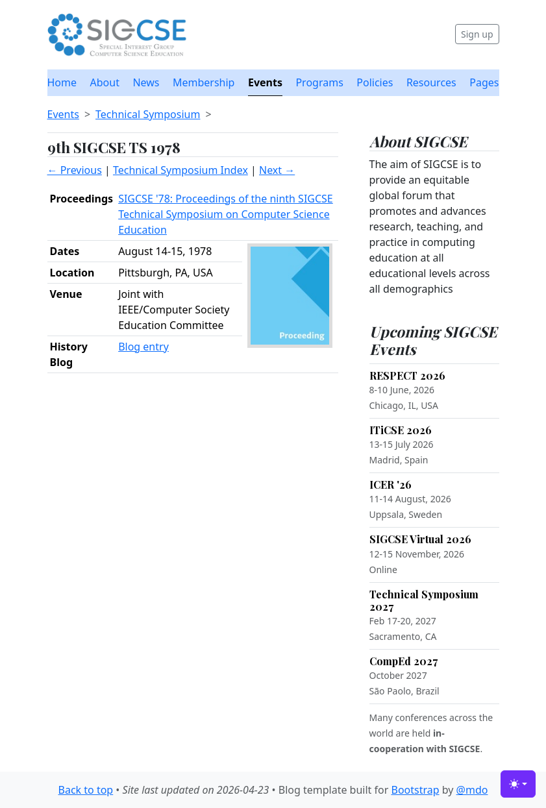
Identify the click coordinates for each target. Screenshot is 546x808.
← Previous (74, 170)
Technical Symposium (147, 114)
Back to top (86, 790)
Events (265, 82)
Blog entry (143, 346)
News (145, 82)
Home (62, 82)
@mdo (472, 790)
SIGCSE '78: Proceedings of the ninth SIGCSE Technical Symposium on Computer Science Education (225, 214)
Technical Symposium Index (180, 170)
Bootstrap (415, 790)
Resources (431, 82)
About (104, 82)
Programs (319, 82)
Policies (374, 82)
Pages (484, 82)
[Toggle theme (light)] (518, 784)
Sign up (477, 34)
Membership (204, 82)
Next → (277, 170)
